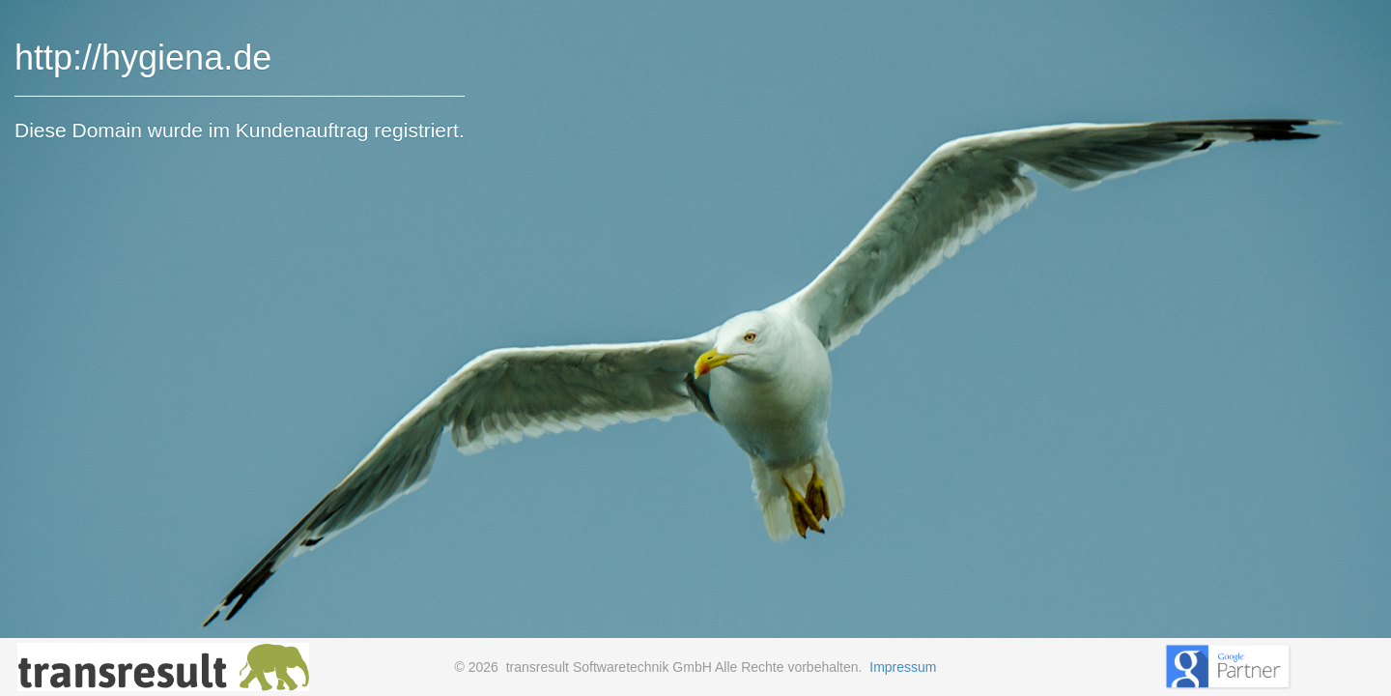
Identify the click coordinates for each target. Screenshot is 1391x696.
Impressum (902, 667)
